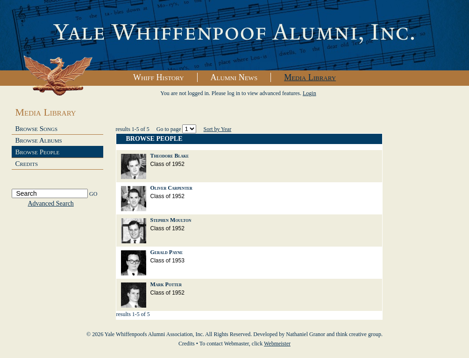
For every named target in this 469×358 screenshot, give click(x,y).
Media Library (310, 77)
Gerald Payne (166, 252)
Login (309, 93)
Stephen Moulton (171, 220)
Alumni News (234, 77)
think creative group (358, 334)
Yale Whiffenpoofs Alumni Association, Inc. (234, 35)
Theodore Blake (169, 155)
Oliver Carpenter (171, 188)
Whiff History (158, 77)
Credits (26, 163)
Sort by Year (217, 129)
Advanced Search (51, 203)
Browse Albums (38, 140)
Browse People (37, 152)
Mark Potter (166, 284)
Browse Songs (36, 128)
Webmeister (277, 343)
